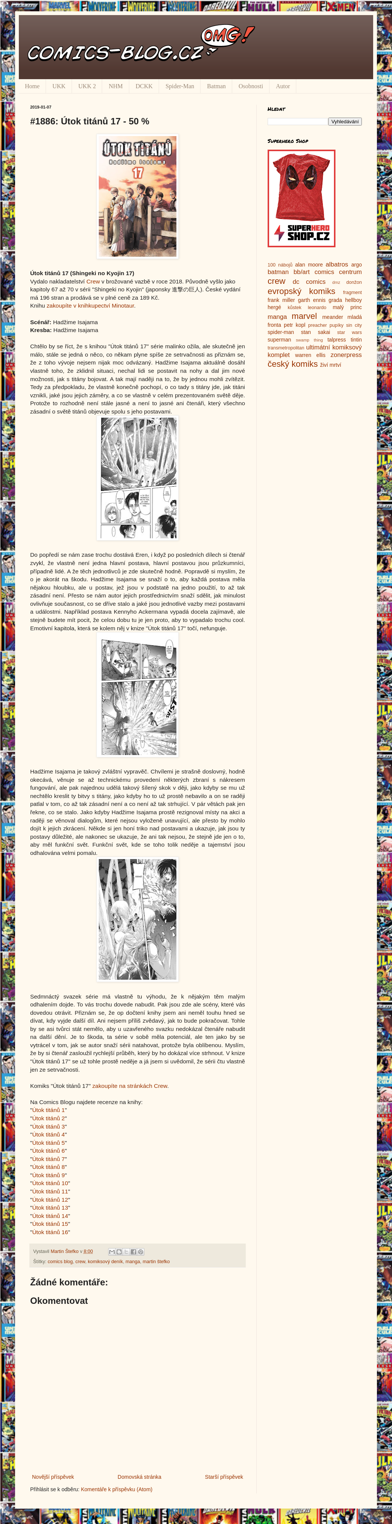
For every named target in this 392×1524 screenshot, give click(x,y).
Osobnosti (251, 86)
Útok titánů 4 (48, 1134)
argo (356, 265)
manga (133, 1261)
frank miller (281, 300)
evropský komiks (301, 291)
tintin (356, 340)
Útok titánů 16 (50, 1232)
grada (335, 300)
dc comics (309, 281)
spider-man (281, 332)
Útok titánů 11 (50, 1191)
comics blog (60, 1261)
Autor (283, 86)
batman (278, 272)
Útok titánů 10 (50, 1183)
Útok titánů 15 (50, 1224)
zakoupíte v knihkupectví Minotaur (90, 305)
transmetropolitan (286, 348)
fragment (352, 292)
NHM (115, 86)
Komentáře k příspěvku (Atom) (117, 1489)
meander (332, 317)
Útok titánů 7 (48, 1159)
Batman (216, 86)
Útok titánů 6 (48, 1150)
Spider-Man (179, 86)
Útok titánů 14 (50, 1216)
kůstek (294, 307)
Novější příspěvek (53, 1477)
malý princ (347, 307)
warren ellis (310, 355)
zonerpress (346, 354)
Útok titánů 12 (50, 1199)
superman (279, 340)
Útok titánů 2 (48, 1118)
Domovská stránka (139, 1477)
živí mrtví (330, 365)
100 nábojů (280, 265)
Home (32, 86)
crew (80, 1261)
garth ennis (312, 300)
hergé (274, 307)
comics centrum (338, 272)
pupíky (336, 325)
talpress (337, 340)
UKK (59, 86)
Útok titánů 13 (50, 1207)
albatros (337, 264)
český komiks (293, 364)
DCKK (144, 86)
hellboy (353, 300)
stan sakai (315, 332)
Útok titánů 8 (48, 1167)
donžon (354, 282)
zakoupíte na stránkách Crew (129, 1086)
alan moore (309, 265)
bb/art (302, 272)
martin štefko (156, 1261)
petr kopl (294, 325)
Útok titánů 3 (48, 1126)
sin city (354, 325)
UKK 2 (87, 86)
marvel (304, 316)
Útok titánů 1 (48, 1110)
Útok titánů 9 (48, 1175)
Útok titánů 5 (48, 1143)
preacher (317, 325)
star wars (349, 332)
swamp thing (309, 340)
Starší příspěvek (224, 1477)
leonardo (317, 307)
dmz (336, 282)
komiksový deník (105, 1261)
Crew (93, 281)
